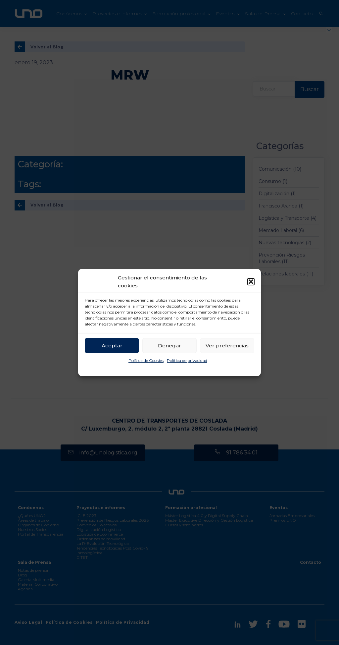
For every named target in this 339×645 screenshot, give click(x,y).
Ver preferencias (227, 345)
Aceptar (112, 345)
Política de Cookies (146, 360)
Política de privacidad (187, 360)
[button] (251, 281)
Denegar (169, 345)
